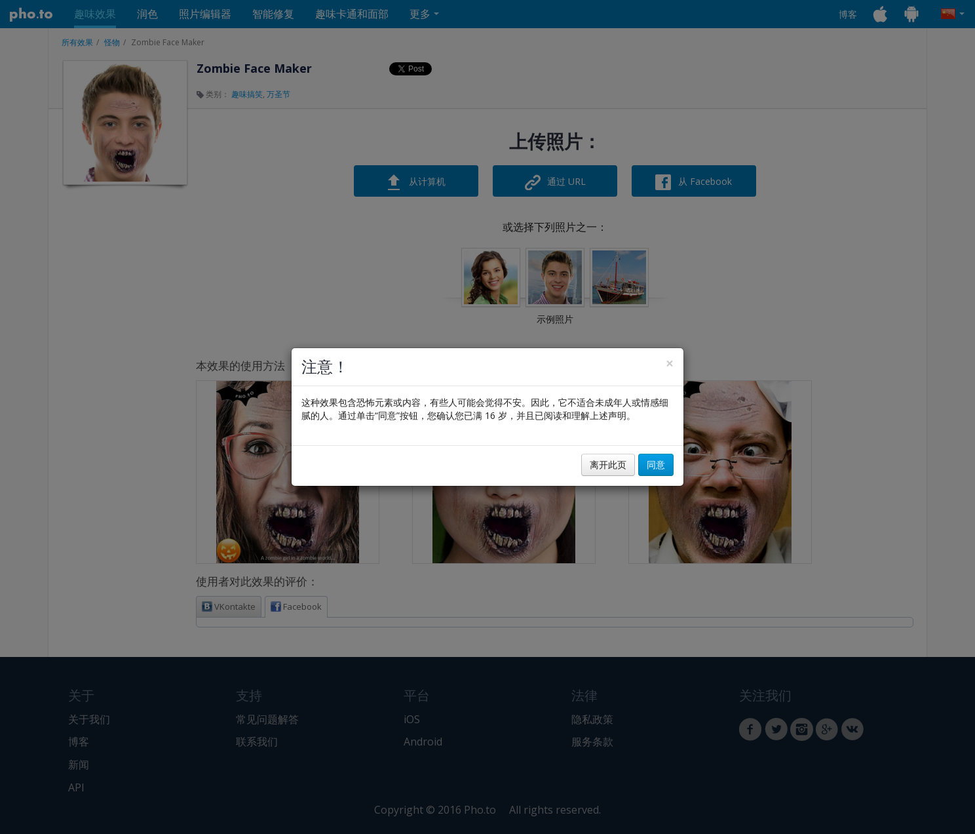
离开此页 (608, 464)
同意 (656, 464)
